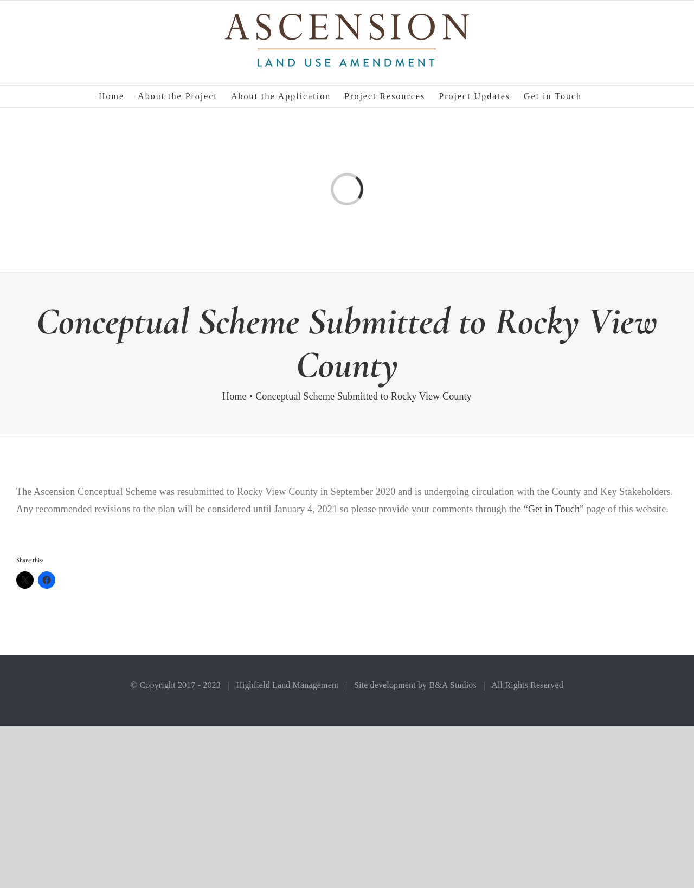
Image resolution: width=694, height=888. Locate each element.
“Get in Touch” (554, 509)
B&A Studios (452, 685)
